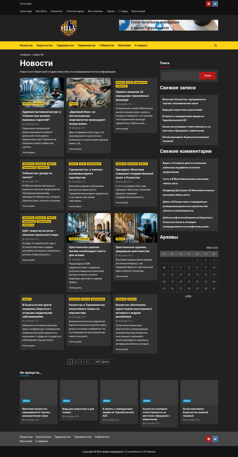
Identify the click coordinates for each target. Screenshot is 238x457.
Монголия (124, 45)
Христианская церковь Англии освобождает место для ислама (87, 251)
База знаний (138, 11)
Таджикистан (65, 45)
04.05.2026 (29, 124)
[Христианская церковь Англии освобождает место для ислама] (88, 228)
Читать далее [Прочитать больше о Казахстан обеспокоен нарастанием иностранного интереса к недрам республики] (122, 349)
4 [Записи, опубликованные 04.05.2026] (164, 267)
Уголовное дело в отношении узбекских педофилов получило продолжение (184, 167)
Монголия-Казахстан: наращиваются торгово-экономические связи (184, 101)
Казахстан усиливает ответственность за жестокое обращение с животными (186, 128)
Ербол (166, 201)
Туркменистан (87, 45)
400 (98, 361)
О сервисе (141, 45)
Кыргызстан (45, 45)
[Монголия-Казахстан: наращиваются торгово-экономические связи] (39, 392)
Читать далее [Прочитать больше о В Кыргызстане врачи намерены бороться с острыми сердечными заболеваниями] (28, 345)
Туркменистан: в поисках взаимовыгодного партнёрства (85, 173)
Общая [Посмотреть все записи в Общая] (26, 401)
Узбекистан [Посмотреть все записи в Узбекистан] (38, 104)
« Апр (188, 295)
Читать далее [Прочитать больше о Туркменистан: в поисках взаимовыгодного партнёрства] (75, 206)
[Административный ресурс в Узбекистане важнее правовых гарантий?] (42, 93)
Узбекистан (107, 45)
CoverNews (132, 451)
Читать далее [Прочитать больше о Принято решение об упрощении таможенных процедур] (122, 128)
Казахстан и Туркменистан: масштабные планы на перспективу (87, 308)
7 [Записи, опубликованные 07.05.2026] (189, 267)
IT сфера (123, 11)
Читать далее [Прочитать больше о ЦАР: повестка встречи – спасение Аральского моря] (28, 260)
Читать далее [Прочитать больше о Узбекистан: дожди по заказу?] (28, 206)
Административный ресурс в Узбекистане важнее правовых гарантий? (41, 115)
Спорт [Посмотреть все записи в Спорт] (129, 82)
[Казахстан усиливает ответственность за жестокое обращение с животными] (159, 392)
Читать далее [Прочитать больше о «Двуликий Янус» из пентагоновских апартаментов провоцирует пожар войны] (75, 149)
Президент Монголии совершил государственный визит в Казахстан (134, 173)
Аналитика (56, 11)
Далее (105, 361)
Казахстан (26, 45)
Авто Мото (41, 11)
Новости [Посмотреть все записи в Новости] (27, 104)
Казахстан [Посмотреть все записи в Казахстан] (40, 164)
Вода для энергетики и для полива (182, 109)
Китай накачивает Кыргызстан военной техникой (185, 138)
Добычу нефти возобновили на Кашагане (187, 217)
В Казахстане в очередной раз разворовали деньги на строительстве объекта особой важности (185, 206)
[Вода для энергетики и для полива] (79, 392)
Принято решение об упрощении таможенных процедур (132, 95)
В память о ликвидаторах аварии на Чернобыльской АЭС (183, 118)
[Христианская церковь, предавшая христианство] (135, 228)
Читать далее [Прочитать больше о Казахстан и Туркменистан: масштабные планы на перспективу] (75, 341)
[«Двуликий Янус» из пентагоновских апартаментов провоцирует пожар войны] (88, 93)
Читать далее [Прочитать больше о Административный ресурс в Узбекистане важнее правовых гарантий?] (28, 152)
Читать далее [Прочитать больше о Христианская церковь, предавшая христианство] (122, 276)
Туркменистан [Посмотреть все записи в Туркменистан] (29, 167)
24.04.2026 (29, 321)
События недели (75, 11)
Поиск (165, 63)
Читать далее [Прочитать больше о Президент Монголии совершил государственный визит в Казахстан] (122, 202)
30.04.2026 (76, 128)
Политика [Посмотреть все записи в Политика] (84, 239)
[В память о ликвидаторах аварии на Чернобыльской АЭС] (119, 392)
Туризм (111, 11)
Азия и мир (26, 11)
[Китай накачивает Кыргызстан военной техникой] (199, 392)
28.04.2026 (122, 104)
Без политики (95, 11)
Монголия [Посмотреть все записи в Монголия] (132, 164)
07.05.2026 (29, 420)
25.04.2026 (76, 260)
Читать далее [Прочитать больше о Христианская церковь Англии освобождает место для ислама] (75, 287)
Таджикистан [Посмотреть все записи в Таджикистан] (140, 82)
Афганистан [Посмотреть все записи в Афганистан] (28, 164)
